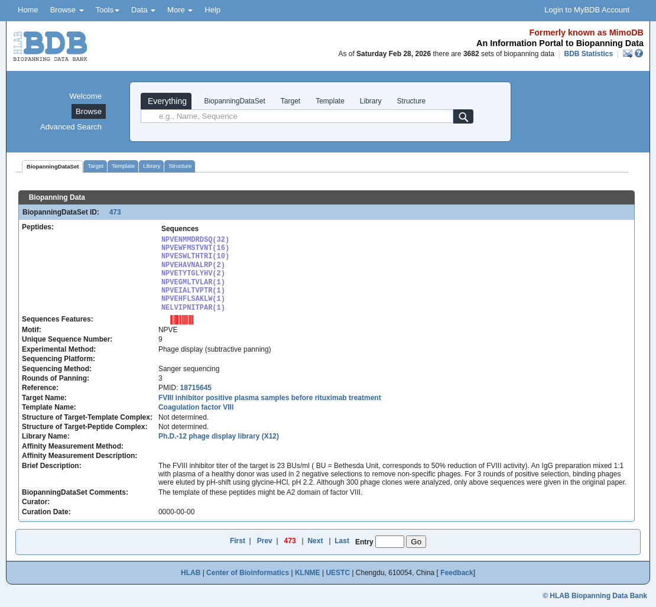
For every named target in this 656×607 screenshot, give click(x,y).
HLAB (190, 573)
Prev (264, 541)
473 (111, 212)
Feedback (456, 573)
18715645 (196, 388)
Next (315, 541)
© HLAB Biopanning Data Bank (595, 596)
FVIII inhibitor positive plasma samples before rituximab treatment (269, 398)
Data (143, 9)
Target (290, 101)
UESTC (338, 573)
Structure (411, 101)
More (180, 9)
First (237, 541)
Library (371, 101)
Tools (107, 9)
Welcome (85, 96)
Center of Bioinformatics (247, 573)
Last (342, 541)
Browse (67, 9)
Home (28, 9)
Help (212, 9)
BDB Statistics (588, 54)
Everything (166, 101)
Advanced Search (71, 126)
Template (330, 101)
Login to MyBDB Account (586, 9)
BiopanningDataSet (233, 101)
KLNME (307, 573)
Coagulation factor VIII (195, 407)
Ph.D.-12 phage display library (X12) (218, 436)
